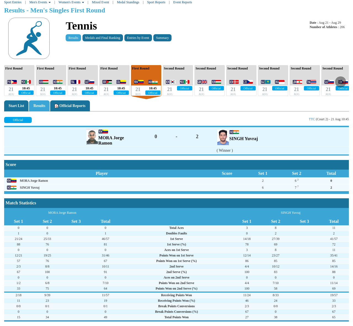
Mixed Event (100, 2)
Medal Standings (128, 2)
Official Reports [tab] (70, 106)
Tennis (81, 26)
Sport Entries (13, 2)
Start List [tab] (16, 106)
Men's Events (40, 2)
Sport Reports (156, 2)
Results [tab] (39, 106)
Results (73, 38)
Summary (162, 38)
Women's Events (71, 2)
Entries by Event (138, 38)
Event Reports (182, 2)
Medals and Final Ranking (102, 38)
